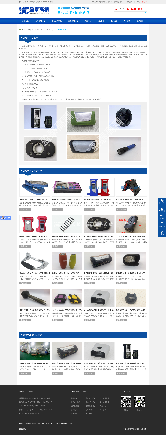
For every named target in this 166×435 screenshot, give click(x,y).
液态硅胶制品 (40, 21)
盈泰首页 (25, 21)
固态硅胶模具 (75, 406)
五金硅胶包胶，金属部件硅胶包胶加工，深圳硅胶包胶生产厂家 (140, 273)
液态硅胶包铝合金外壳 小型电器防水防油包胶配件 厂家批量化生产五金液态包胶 (114, 199)
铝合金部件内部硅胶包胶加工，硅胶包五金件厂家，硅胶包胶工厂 (108, 310)
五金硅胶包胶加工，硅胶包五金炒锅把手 (34, 273)
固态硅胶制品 (56, 21)
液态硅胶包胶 (104, 398)
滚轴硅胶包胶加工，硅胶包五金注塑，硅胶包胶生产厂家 (73, 273)
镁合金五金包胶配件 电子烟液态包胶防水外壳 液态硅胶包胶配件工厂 (45, 236)
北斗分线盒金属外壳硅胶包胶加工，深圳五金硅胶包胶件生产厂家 (76, 310)
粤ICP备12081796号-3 (32, 414)
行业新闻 (74, 410)
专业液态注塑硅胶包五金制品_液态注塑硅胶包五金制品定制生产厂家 (45, 363)
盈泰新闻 (89, 410)
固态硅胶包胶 (104, 402)
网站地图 (89, 414)
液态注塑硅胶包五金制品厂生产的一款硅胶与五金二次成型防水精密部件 (111, 236)
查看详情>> (25, 209)
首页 (24, 30)
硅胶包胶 (28, 423)
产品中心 (87, 21)
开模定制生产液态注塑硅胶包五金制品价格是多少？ (103, 363)
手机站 (137, 2)
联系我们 (140, 21)
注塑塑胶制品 (73, 21)
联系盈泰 (74, 414)
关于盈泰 (127, 21)
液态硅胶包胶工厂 (119, 2)
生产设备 (114, 21)
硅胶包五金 (62, 30)
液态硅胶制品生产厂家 (106, 2)
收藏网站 (144, 2)
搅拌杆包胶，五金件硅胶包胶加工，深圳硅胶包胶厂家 (40, 310)
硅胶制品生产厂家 (35, 30)
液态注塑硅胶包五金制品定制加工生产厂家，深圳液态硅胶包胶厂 (141, 363)
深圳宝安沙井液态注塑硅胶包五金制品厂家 (68, 363)
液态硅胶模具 (75, 402)
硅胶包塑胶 (36, 423)
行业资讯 (101, 21)
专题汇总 (50, 30)
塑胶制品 (64, 423)
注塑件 (71, 423)
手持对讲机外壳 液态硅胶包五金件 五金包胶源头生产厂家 (73, 199)
